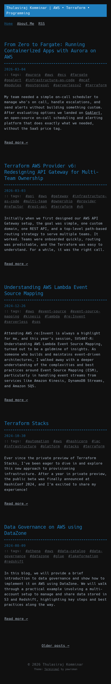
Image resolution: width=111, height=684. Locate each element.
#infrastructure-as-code (50, 80)
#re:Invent (74, 316)
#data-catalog (71, 551)
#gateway (59, 196)
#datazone (39, 556)
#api (30, 196)
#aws (49, 75)
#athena (33, 551)
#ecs (62, 75)
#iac (96, 441)
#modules (12, 85)
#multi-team (35, 201)
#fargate (79, 75)
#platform (50, 446)
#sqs (36, 322)
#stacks (71, 446)
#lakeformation (83, 556)
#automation (37, 441)
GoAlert (92, 113)
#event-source (52, 311)
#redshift (13, 561)
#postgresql (37, 85)
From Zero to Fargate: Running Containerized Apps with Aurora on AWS (50, 51)
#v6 (80, 206)
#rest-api (37, 206)
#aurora (33, 75)
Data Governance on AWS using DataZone (43, 530)
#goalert (12, 80)
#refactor (13, 206)
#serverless (16, 322)
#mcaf (84, 80)
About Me (25, 24)
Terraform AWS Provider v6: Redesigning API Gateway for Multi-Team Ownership (51, 172)
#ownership (62, 201)
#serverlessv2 (67, 85)
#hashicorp (77, 441)
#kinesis (32, 316)
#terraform (96, 85)
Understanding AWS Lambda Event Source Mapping (46, 290)
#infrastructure (20, 446)
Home (8, 24)
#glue (58, 556)
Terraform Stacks (26, 423)
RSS (41, 24)
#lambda (52, 316)
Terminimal (51, 669)
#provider (86, 201)
